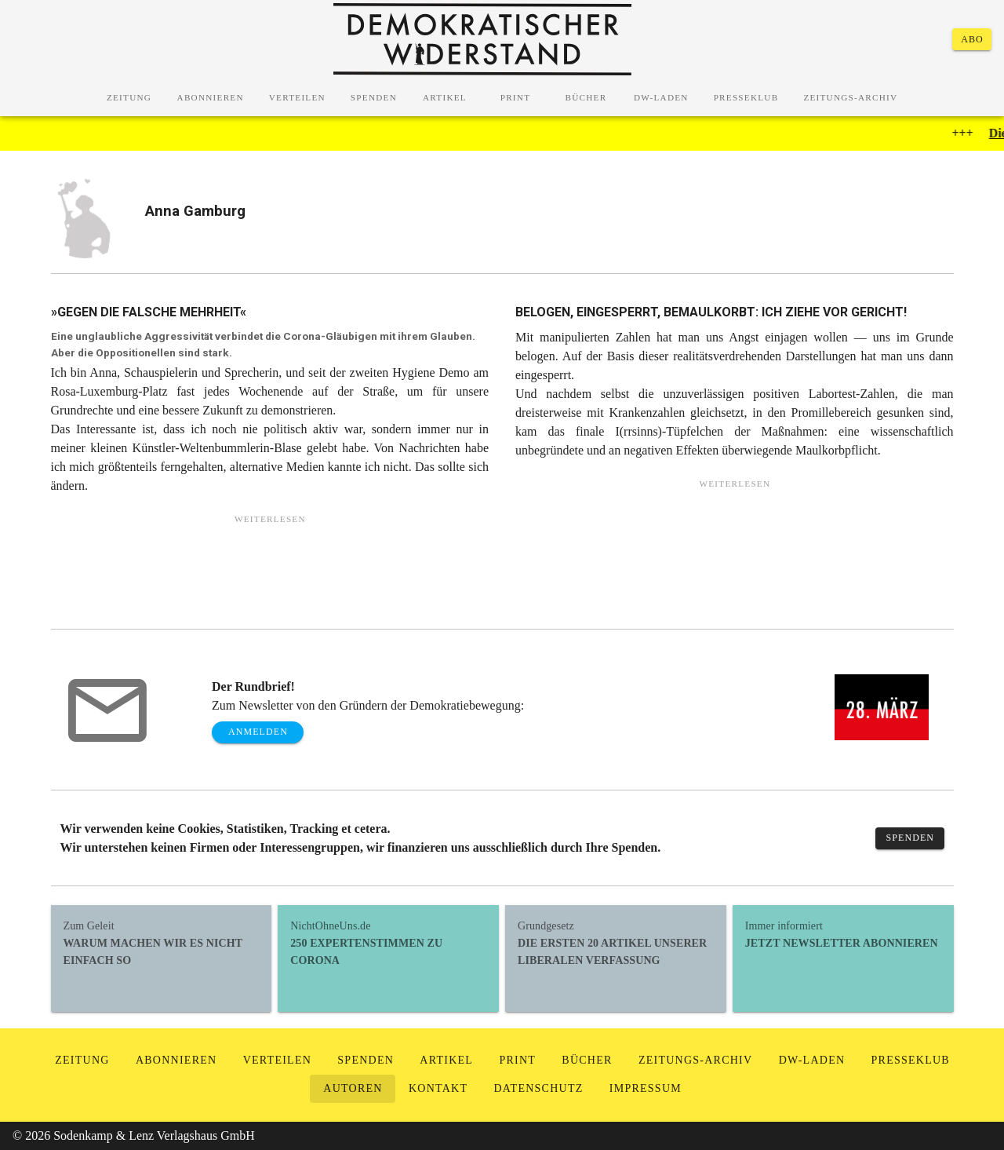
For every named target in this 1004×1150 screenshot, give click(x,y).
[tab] (129, 97)
